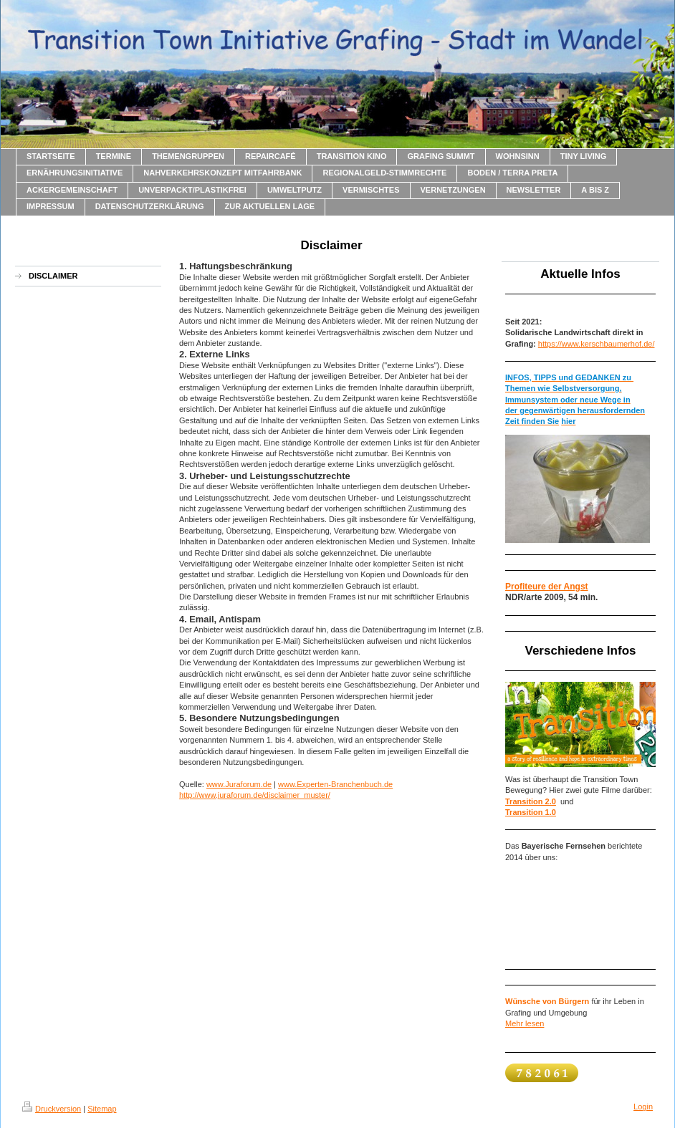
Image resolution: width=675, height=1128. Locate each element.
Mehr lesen (524, 1023)
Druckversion (51, 1108)
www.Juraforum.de (239, 784)
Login (643, 1106)
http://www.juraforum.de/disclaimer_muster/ (254, 795)
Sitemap (101, 1108)
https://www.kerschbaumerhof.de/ (596, 343)
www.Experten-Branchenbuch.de (335, 784)
